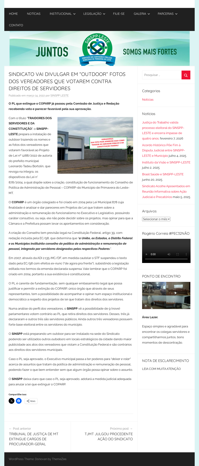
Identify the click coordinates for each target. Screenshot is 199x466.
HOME (13, 13)
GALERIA (142, 13)
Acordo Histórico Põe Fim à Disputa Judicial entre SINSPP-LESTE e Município (163, 150)
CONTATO (16, 25)
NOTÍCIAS (34, 13)
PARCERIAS (168, 13)
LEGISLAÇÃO (94, 13)
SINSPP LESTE (59, 95)
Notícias (147, 99)
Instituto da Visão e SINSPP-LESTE (166, 162)
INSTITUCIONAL (63, 13)
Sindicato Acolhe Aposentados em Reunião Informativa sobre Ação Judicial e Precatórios (166, 191)
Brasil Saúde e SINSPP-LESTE (163, 174)
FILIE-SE (119, 13)
